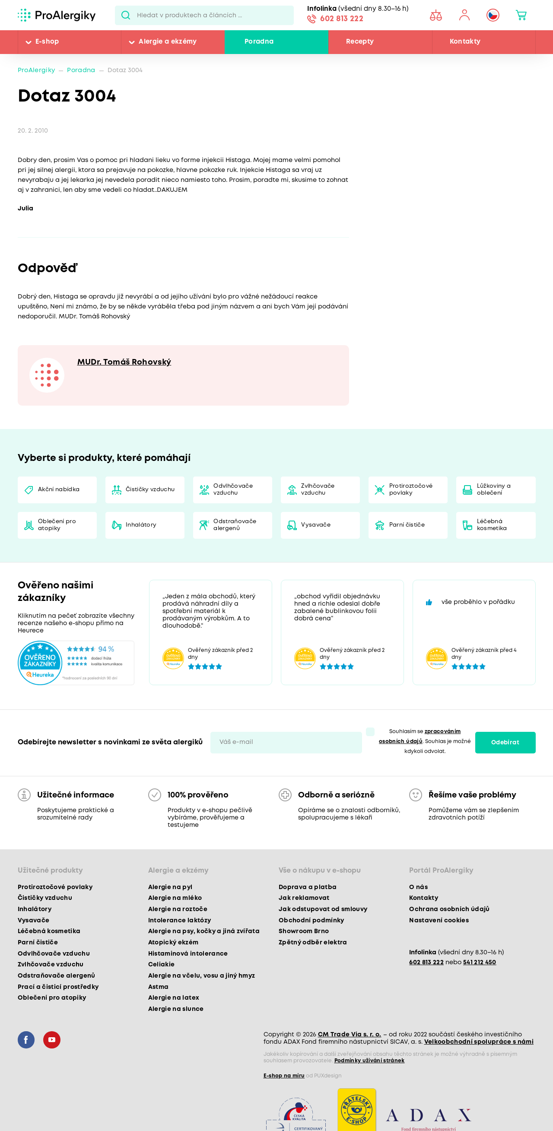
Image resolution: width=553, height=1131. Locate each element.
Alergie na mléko (175, 898)
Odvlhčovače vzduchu (233, 490)
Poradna (259, 42)
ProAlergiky (36, 70)
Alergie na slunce (176, 1009)
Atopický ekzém (173, 942)
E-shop (47, 42)
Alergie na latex (173, 998)
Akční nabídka (58, 489)
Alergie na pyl (170, 887)
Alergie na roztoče (177, 909)
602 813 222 (341, 19)
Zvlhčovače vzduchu (317, 490)
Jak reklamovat (304, 898)
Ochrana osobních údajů (449, 909)
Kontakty (465, 42)
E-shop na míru (284, 1076)
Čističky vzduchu (150, 489)
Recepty (360, 42)
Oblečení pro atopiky (57, 525)
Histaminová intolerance (188, 953)
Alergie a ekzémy (168, 42)
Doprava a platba (308, 887)
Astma (158, 987)
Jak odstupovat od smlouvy (323, 909)
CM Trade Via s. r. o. (349, 1034)
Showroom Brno (304, 931)
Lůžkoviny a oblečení (494, 490)
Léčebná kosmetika (492, 525)
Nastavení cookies (439, 920)
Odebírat (505, 742)
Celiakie (161, 964)
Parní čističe (407, 525)
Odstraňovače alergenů (234, 525)
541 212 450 (479, 963)
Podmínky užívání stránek (369, 1060)
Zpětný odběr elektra (313, 942)
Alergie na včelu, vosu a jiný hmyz (201, 976)
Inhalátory (141, 525)
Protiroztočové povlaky (411, 490)
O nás (418, 887)
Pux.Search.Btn (126, 15)
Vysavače (316, 525)
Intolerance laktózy (179, 920)
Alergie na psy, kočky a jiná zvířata (204, 931)
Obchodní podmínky (311, 920)
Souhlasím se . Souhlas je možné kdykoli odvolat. (425, 741)
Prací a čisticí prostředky (58, 987)
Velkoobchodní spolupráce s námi (479, 1042)
